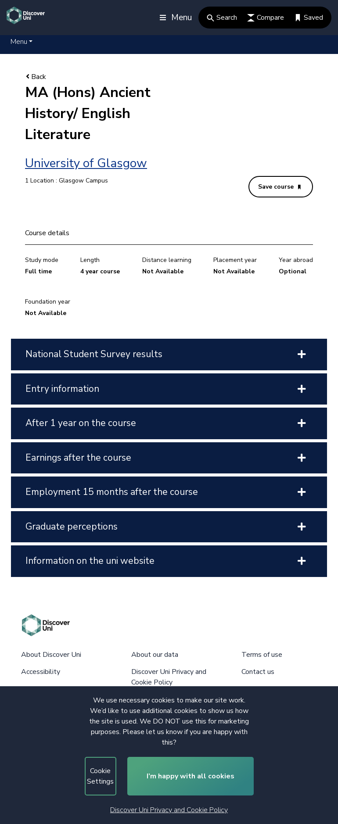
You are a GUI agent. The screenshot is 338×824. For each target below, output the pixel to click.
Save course (279, 187)
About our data (154, 654)
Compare (265, 17)
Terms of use (261, 654)
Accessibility (40, 672)
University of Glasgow (86, 163)
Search (222, 17)
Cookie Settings (100, 776)
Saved (308, 17)
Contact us (257, 672)
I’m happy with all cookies (190, 776)
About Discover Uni (51, 654)
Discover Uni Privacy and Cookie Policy (169, 810)
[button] (21, 41)
